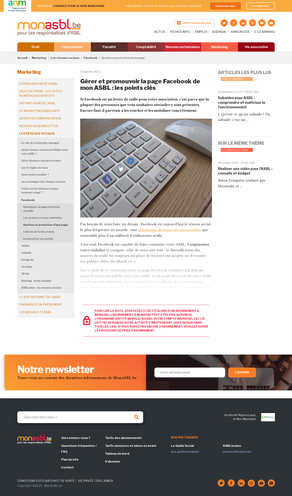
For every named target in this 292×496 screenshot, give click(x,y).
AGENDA (219, 32)
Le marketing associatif (39, 111)
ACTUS (159, 32)
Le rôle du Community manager (40, 142)
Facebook (90, 57)
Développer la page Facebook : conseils (42, 208)
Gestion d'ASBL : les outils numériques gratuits (40, 93)
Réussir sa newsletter (38, 126)
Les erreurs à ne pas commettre (42, 217)
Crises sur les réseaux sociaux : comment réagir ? (40, 190)
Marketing (219, 47)
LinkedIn (26, 252)
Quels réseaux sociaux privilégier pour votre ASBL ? (44, 151)
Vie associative (256, 47)
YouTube (26, 266)
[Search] (80, 417)
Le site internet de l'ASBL (40, 297)
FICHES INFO (180, 32)
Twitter (25, 245)
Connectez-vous (225, 6)
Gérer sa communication (40, 118)
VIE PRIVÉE (85, 480)
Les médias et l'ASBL (35, 312)
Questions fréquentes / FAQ (79, 448)
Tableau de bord (117, 453)
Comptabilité (146, 47)
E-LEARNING (264, 32)
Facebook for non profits (38, 238)
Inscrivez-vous (260, 6)
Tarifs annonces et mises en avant (130, 446)
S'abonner (112, 461)
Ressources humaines (183, 47)
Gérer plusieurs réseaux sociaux (41, 160)
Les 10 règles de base (34, 167)
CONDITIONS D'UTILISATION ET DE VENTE (46, 480)
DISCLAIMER (104, 480)
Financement (72, 47)
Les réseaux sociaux (65, 57)
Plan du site (70, 459)
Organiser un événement (40, 304)
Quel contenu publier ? (35, 174)
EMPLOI (201, 32)
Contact (67, 467)
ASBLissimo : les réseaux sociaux (41, 287)
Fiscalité (109, 47)
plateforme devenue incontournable (169, 230)
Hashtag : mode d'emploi (36, 280)
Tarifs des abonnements (123, 438)
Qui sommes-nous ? (75, 438)
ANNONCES (240, 32)
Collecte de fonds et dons (38, 231)
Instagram (27, 259)
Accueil (22, 57)
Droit (36, 47)
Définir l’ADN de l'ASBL (37, 103)
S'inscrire (242, 372)
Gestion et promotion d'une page (45, 224)
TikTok (25, 273)
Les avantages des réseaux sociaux (43, 181)
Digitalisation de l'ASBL (38, 83)
